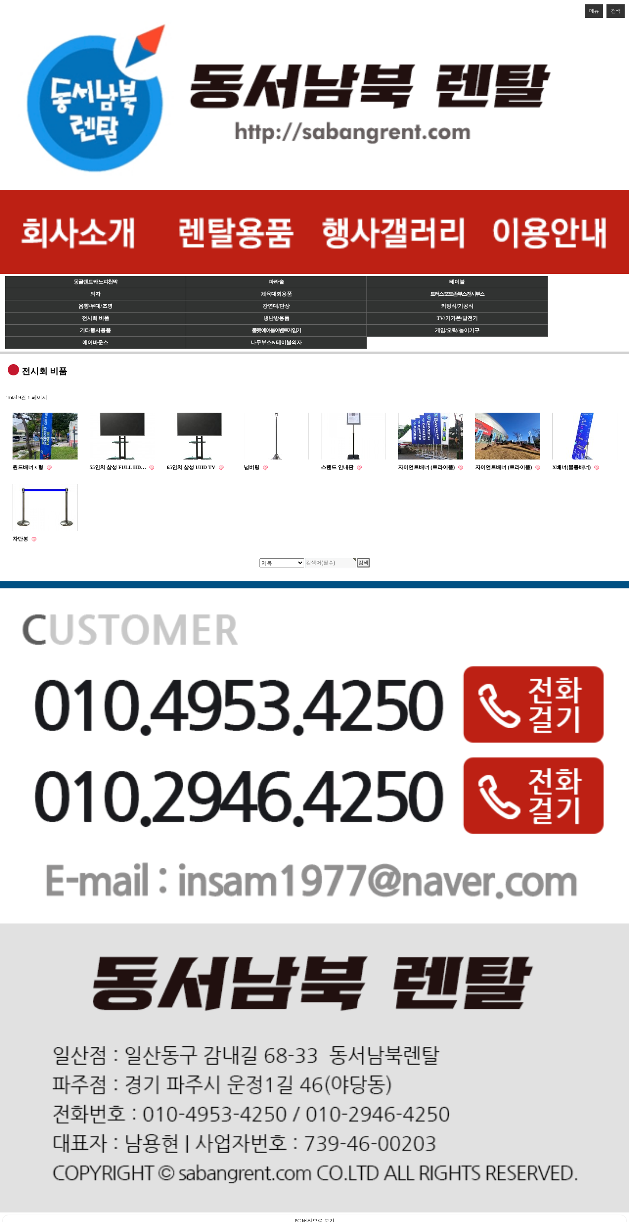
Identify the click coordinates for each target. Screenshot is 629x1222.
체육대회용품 (276, 294)
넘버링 (252, 467)
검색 (613, 9)
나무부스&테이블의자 (276, 342)
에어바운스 (95, 342)
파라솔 (276, 282)
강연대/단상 (276, 306)
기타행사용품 (95, 330)
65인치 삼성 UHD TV (192, 467)
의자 (95, 294)
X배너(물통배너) (572, 467)
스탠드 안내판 (338, 467)
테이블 (457, 282)
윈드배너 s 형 (29, 467)
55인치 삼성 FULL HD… (118, 467)
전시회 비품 (95, 318)
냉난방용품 (276, 318)
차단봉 (21, 539)
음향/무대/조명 (95, 306)
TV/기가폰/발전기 (457, 318)
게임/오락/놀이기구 (457, 330)
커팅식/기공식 (457, 306)
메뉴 (592, 9)
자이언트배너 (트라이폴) (427, 467)
